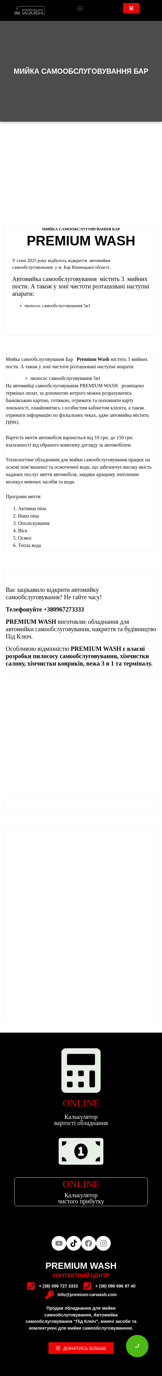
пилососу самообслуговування (75, 656)
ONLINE (81, 1102)
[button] (80, 8)
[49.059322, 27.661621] (81, 898)
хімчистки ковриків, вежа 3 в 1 (71, 663)
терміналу (137, 663)
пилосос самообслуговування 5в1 (66, 378)
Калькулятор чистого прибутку (81, 1198)
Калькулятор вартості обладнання (81, 1119)
